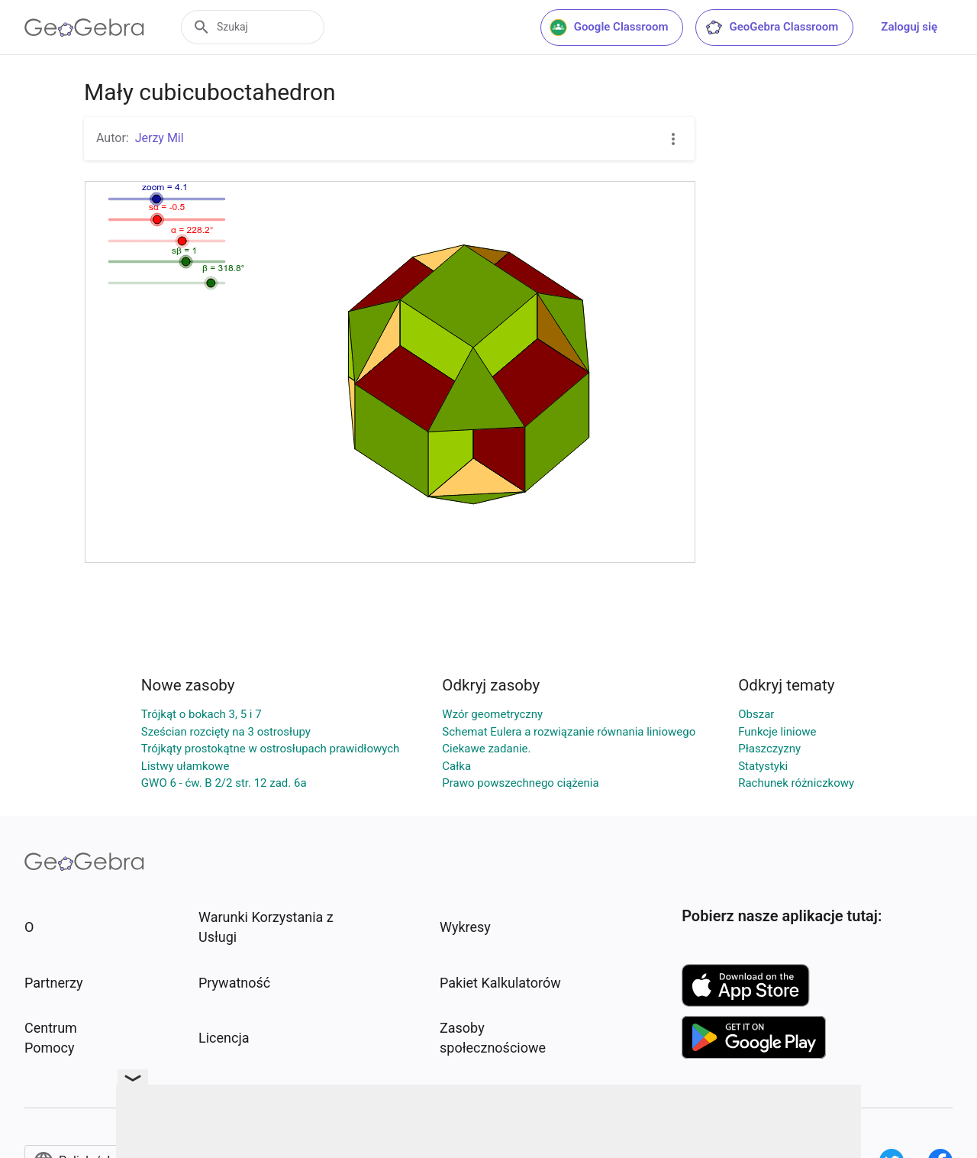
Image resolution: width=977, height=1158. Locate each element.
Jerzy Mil (159, 138)
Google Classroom (609, 27)
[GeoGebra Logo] (84, 27)
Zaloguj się (909, 27)
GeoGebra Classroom (771, 27)
